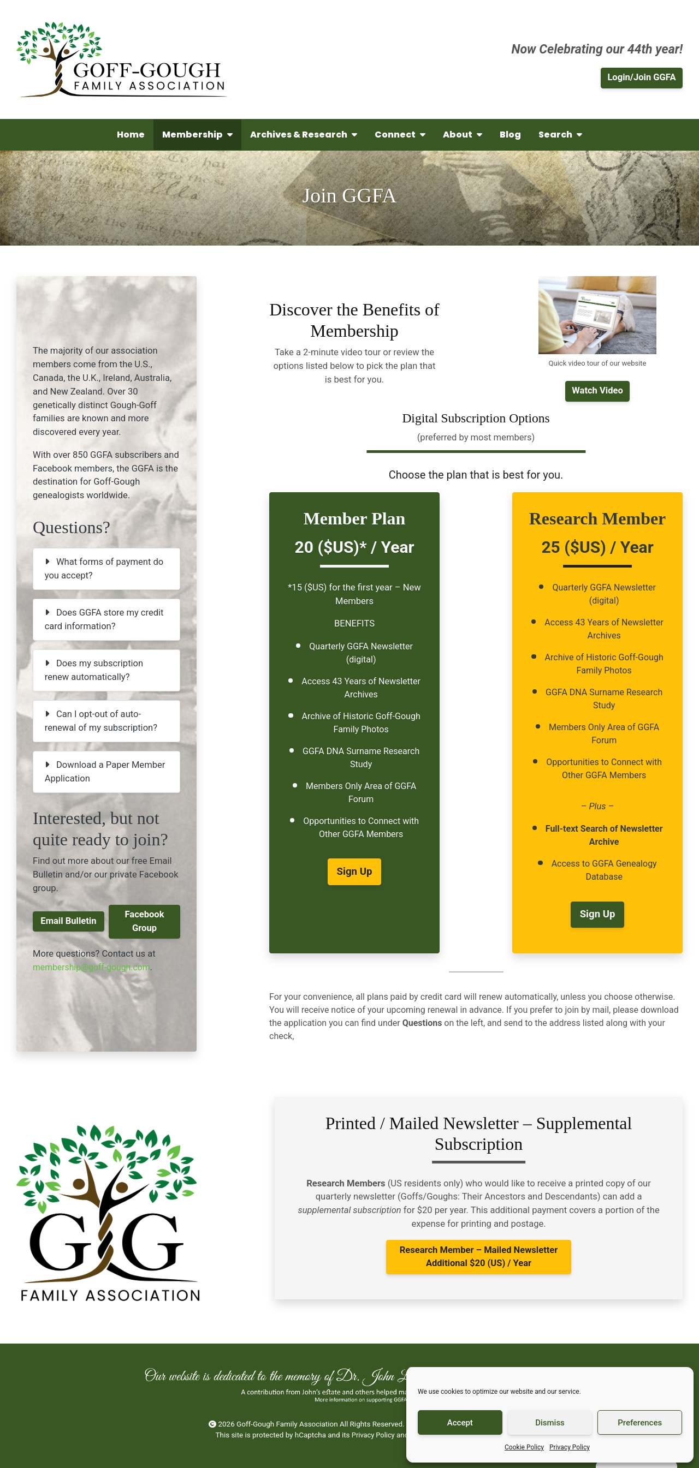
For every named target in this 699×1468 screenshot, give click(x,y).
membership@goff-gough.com (94, 967)
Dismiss (550, 1423)
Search (560, 134)
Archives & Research (303, 134)
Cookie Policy (524, 1447)
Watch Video (597, 390)
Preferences (640, 1423)
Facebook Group (144, 921)
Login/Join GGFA (641, 77)
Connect (400, 134)
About (462, 134)
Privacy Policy (569, 1447)
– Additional (479, 1257)
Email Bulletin (68, 921)
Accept (460, 1423)
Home (131, 134)
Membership (197, 134)
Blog (510, 134)
